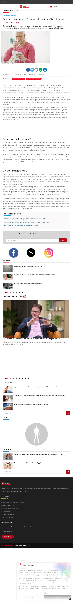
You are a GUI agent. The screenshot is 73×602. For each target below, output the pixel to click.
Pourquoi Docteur (7, 546)
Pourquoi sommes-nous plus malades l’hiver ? (28, 283)
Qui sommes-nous (9, 505)
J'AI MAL (6, 418)
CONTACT (4, 2)
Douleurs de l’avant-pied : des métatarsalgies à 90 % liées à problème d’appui (38, 454)
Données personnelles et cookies (14, 502)
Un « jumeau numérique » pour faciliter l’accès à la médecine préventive (31, 339)
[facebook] (16, 253)
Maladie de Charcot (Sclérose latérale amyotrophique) (30, 404)
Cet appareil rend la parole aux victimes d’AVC (28, 266)
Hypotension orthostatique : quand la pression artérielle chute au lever (36, 387)
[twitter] (33, 252)
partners (30, 570)
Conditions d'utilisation (10, 508)
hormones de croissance (33, 79)
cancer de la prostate (18, 79)
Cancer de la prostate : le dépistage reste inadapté (21, 225)
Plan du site (6, 511)
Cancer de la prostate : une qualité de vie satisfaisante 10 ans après (27, 222)
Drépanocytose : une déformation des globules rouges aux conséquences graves (39, 395)
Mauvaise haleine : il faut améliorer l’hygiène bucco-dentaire (33, 463)
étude (36, 88)
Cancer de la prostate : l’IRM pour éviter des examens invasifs (24, 219)
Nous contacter (8, 517)
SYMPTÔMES (8, 450)
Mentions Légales (8, 514)
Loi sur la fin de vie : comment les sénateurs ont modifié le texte (34, 275)
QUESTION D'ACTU (10, 11)
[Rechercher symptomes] (68, 472)
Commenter (42, 74)
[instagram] (51, 253)
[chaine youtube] (23, 297)
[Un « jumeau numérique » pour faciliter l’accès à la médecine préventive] (36, 319)
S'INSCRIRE (7, 537)
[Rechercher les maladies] (68, 413)
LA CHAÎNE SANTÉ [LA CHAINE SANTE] (10, 296)
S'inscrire (62, 240)
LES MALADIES (8, 382)
